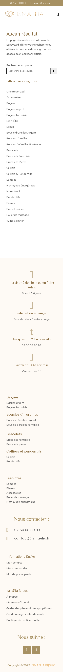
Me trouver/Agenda (18, 602)
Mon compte (14, 562)
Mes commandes (17, 568)
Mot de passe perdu (18, 574)
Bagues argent (15, 402)
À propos (12, 596)
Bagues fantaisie (16, 407)
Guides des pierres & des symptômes (29, 608)
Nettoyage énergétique (20, 501)
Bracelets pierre (16, 444)
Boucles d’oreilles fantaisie (22, 424)
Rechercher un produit (20, 65)
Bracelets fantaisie (18, 439)
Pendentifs (13, 461)
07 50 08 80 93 (27, 529)
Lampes (11, 483)
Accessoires (13, 492)
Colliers (10, 457)
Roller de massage (17, 497)
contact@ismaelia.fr (32, 538)
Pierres (10, 488)
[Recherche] (53, 71)
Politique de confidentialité (23, 620)
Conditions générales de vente (25, 614)
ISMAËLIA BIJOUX (43, 665)
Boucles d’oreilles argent (21, 420)
